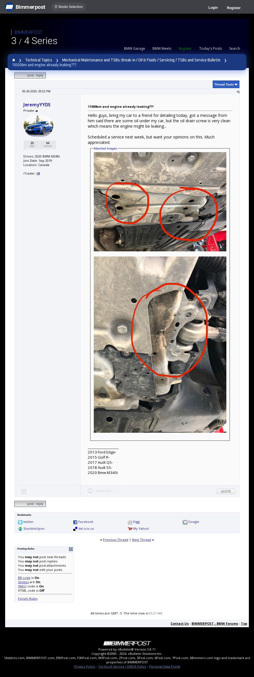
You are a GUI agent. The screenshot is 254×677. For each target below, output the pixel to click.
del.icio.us (86, 528)
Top (244, 623)
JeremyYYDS (36, 105)
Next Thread (141, 539)
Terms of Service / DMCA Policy (122, 666)
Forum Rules (27, 598)
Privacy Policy (84, 666)
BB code (24, 577)
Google (193, 521)
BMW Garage (134, 48)
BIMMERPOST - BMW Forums (215, 623)
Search (234, 48)
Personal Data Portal (164, 666)
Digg (136, 521)
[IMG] (22, 586)
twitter (28, 521)
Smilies (23, 582)
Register (234, 8)
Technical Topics (38, 60)
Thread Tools (224, 84)
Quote (226, 491)
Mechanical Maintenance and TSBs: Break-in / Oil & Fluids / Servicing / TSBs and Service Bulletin (141, 60)
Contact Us (179, 623)
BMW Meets (162, 48)
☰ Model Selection (68, 7)
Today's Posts (210, 48)
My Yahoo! (141, 528)
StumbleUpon (33, 528)
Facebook (85, 521)
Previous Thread (115, 539)
